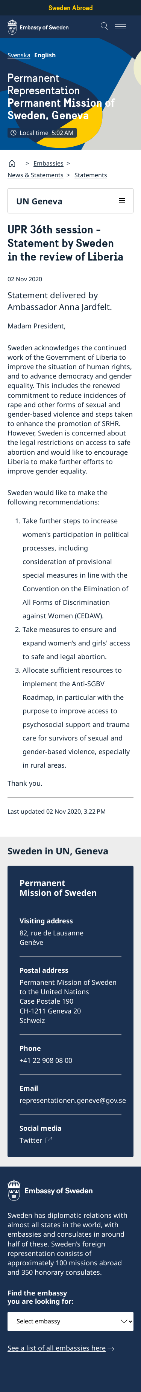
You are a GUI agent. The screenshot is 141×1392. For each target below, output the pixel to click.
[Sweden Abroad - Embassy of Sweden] (45, 26)
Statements (90, 175)
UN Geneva (39, 201)
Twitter (31, 1140)
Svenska (19, 55)
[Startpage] (15, 163)
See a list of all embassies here (57, 1347)
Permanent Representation (70, 96)
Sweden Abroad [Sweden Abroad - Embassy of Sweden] (71, 7)
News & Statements (36, 175)
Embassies (48, 163)
